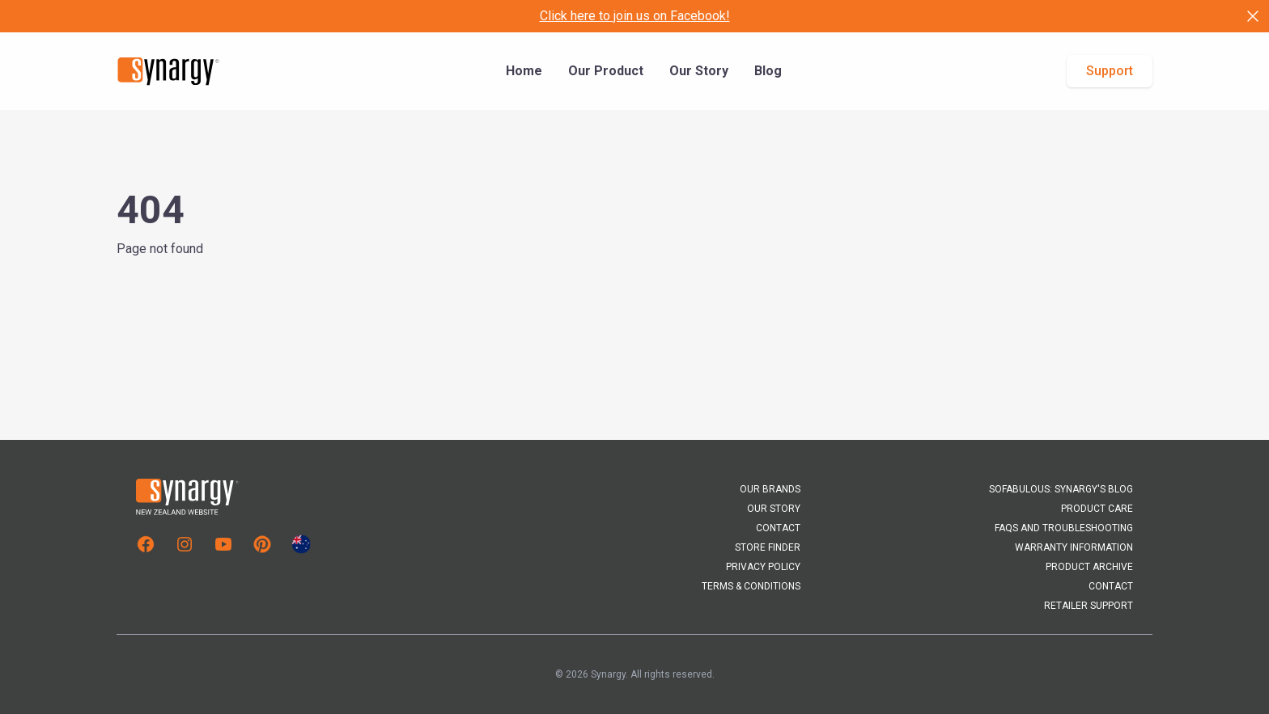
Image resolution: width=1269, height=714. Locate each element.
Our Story (698, 70)
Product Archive (1089, 566)
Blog (768, 70)
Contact (778, 528)
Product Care (1097, 508)
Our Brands (770, 489)
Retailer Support (1088, 605)
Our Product (605, 70)
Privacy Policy (763, 566)
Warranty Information (1074, 547)
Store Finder (767, 547)
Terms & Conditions (751, 586)
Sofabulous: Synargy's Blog (1061, 489)
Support (1109, 70)
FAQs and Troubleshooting (1064, 528)
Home (524, 70)
